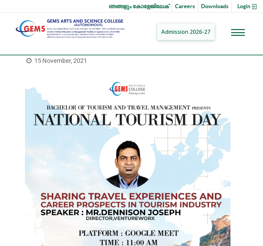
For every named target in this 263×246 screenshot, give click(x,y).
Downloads (214, 6)
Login (247, 6)
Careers (185, 6)
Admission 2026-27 (185, 32)
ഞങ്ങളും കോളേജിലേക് (139, 6)
